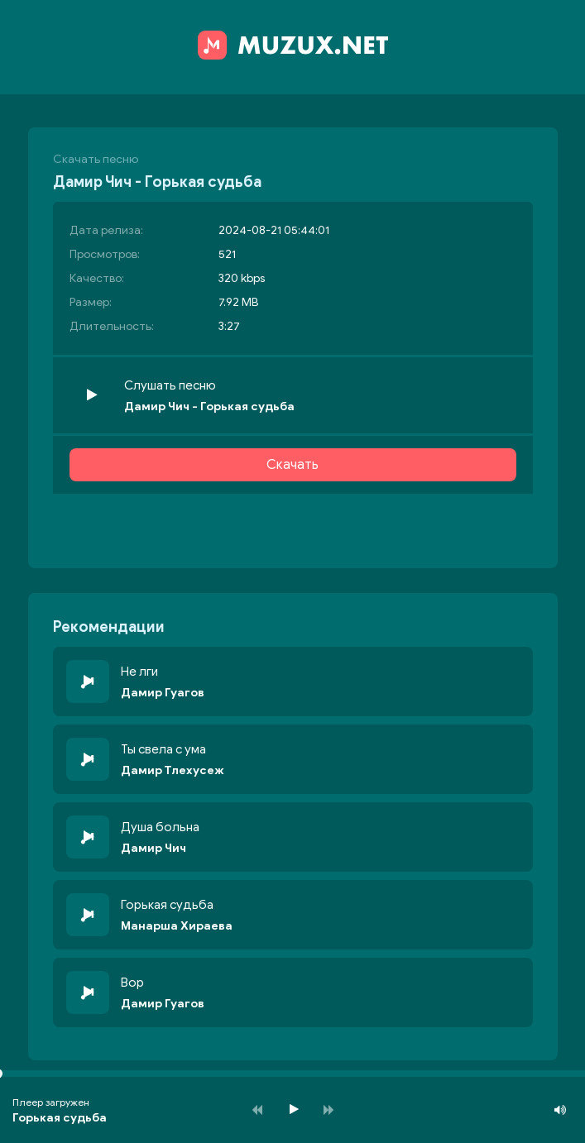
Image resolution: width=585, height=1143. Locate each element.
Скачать (292, 465)
